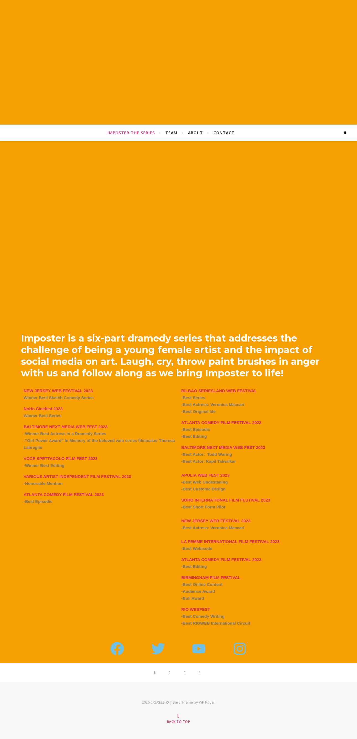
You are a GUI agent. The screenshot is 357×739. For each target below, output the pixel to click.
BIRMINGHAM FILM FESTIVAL (211, 577)
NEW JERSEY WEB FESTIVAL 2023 (216, 520)
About (195, 132)
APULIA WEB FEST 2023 (205, 475)
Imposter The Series (131, 132)
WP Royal (207, 702)
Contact (223, 132)
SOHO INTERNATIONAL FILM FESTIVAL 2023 (225, 500)
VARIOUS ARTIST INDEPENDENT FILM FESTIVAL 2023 (77, 476)
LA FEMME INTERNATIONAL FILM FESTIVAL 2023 (230, 541)
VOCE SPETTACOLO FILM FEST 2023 (61, 458)
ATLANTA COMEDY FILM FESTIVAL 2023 (64, 494)
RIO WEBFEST (195, 609)
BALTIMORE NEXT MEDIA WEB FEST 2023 (223, 447)
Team (171, 132)
